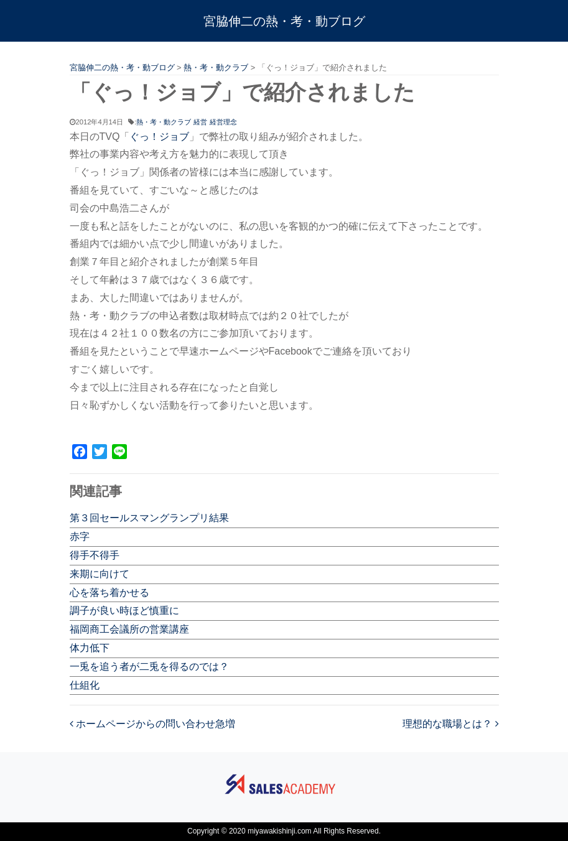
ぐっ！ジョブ (159, 136)
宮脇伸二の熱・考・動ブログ (284, 21)
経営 (200, 122)
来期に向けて (99, 574)
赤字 (80, 536)
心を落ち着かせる (109, 592)
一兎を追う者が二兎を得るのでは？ (149, 666)
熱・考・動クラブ (163, 122)
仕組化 (85, 685)
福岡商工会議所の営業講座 (129, 629)
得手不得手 (94, 555)
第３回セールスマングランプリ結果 (149, 518)
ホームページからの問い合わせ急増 (152, 723)
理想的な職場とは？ (450, 723)
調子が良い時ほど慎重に (124, 610)
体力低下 (89, 648)
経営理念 (223, 122)
